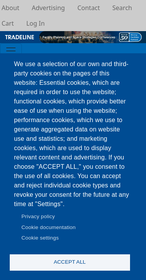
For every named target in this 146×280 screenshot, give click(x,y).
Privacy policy (38, 216)
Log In (35, 23)
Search (122, 8)
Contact (88, 8)
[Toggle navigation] (11, 51)
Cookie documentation (48, 227)
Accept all (70, 262)
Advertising (48, 8)
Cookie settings (40, 238)
